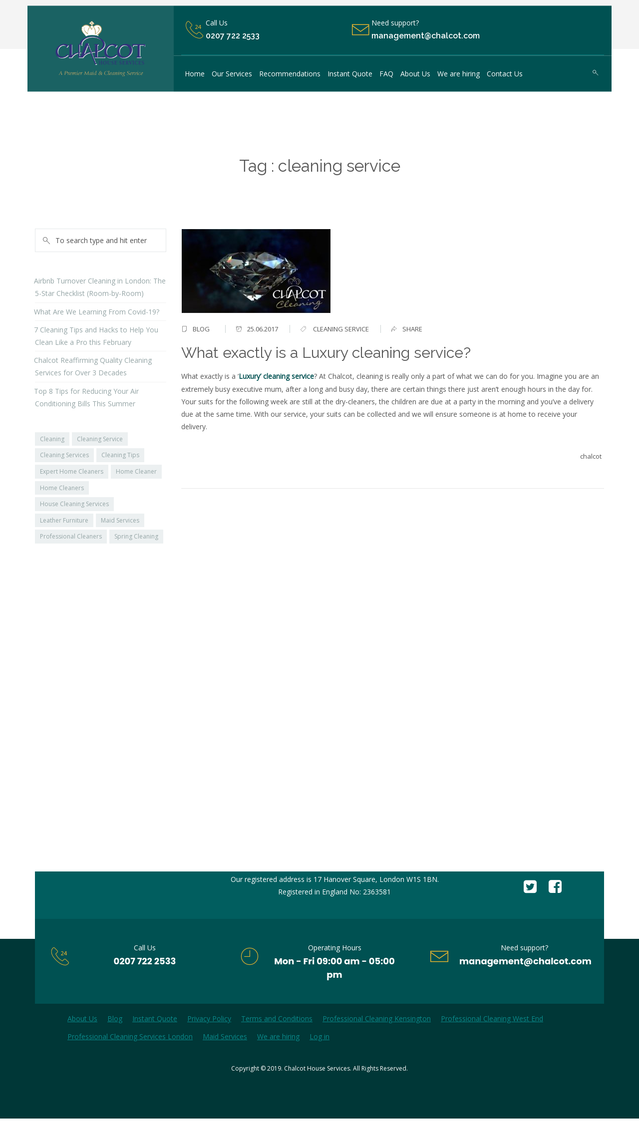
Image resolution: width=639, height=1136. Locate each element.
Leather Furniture (64, 520)
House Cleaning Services (74, 504)
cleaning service (341, 328)
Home (289, 187)
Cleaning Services (64, 455)
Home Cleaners (62, 488)
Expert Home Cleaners (71, 471)
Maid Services (120, 520)
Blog (201, 328)
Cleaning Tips (120, 455)
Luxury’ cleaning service (276, 376)
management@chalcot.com (525, 961)
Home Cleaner (136, 471)
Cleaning (52, 439)
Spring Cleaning (136, 536)
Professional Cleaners (71, 536)
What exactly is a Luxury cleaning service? (326, 352)
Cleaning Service (100, 439)
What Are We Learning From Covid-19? (96, 311)
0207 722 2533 (233, 36)
